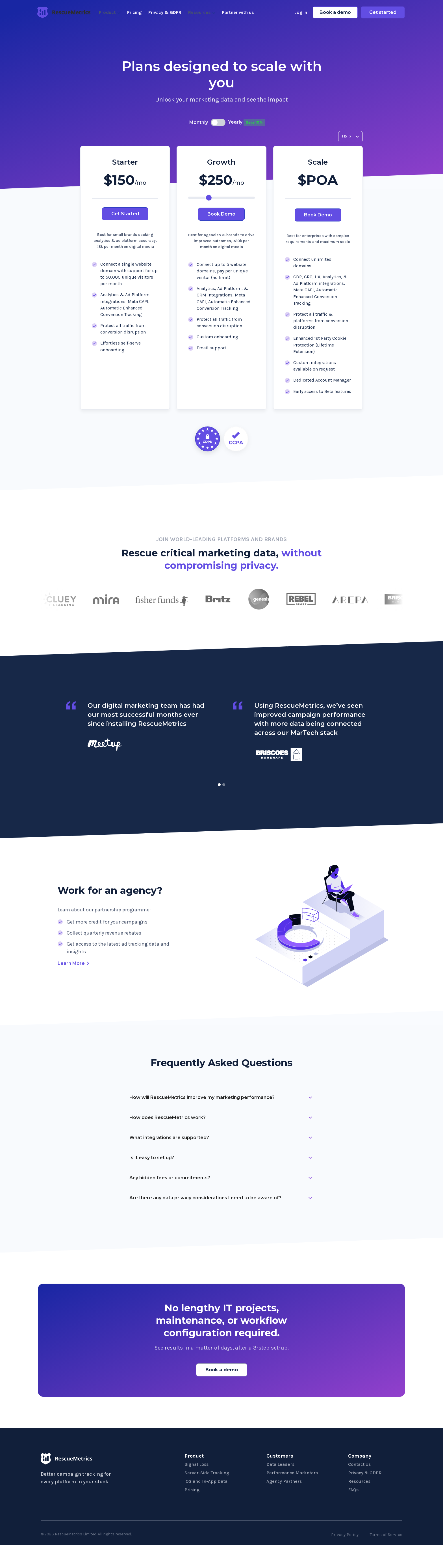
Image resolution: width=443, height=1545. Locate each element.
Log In (300, 12)
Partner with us (238, 12)
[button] (219, 784)
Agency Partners (284, 1481)
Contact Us (359, 1464)
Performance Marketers (292, 1472)
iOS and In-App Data (205, 1481)
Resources (359, 1481)
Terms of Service (386, 1534)
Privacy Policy (345, 1534)
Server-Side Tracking (206, 1472)
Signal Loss (196, 1464)
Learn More (71, 963)
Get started (382, 12)
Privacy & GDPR (164, 12)
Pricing (134, 12)
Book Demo (221, 214)
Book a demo (335, 12)
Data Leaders (280, 1464)
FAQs (353, 1489)
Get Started (125, 213)
